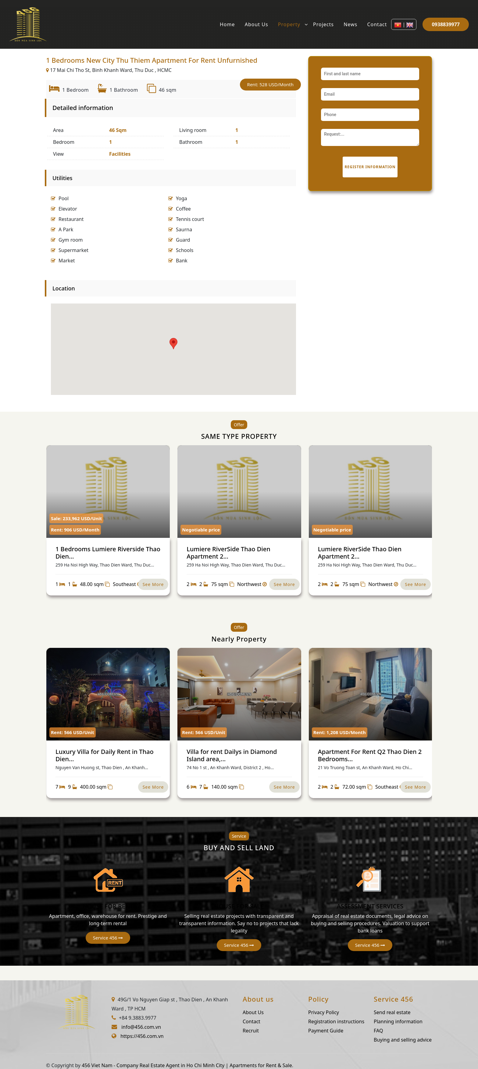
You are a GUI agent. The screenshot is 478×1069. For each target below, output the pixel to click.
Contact (377, 24)
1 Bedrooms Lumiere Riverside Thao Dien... (107, 552)
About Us (256, 24)
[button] (107, 924)
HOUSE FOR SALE (239, 905)
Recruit (281, 1030)
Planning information (428, 1021)
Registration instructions (366, 1021)
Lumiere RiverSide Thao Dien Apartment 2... (228, 552)
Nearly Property (238, 638)
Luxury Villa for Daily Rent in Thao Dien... (104, 755)
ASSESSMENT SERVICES (370, 905)
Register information (369, 166)
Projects (323, 24)
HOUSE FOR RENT (107, 905)
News (350, 24)
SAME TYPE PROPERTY (239, 436)
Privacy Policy (353, 1012)
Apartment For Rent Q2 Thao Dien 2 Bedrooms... (370, 755)
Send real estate (422, 1012)
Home (227, 24)
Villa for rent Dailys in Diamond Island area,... (232, 755)
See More (153, 584)
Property (289, 24)
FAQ (408, 1030)
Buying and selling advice (433, 1039)
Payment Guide (355, 1030)
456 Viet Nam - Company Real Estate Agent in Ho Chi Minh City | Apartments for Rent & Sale (187, 1065)
